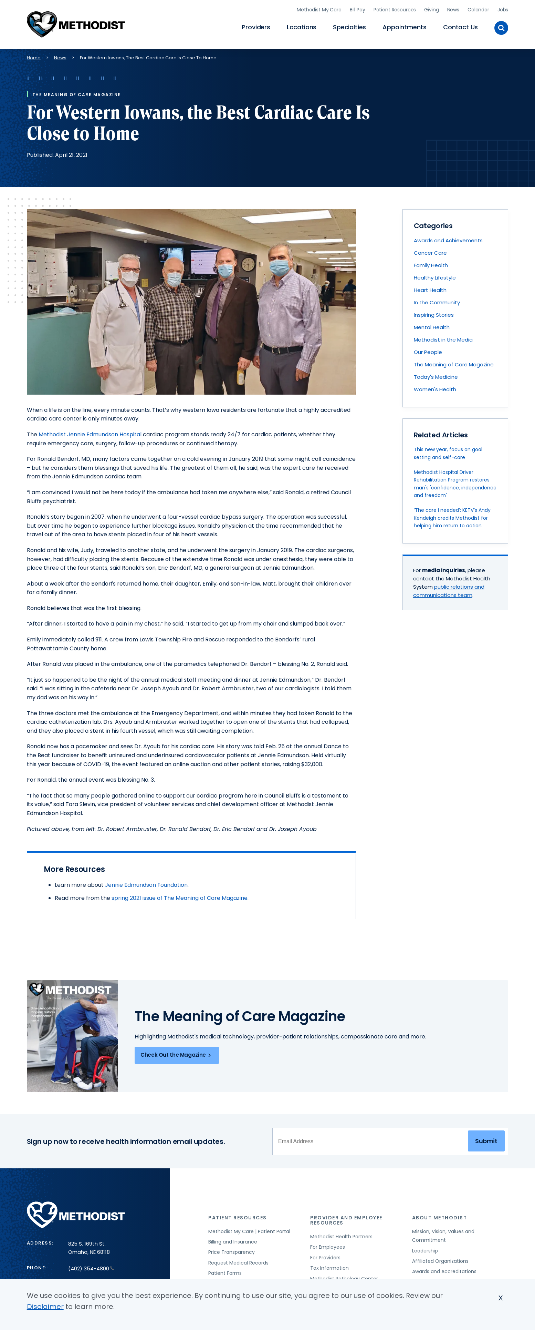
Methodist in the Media (443, 337)
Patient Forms (225, 1270)
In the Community (437, 300)
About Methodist (439, 1215)
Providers (256, 26)
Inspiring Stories (434, 312)
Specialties (349, 26)
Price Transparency (231, 1250)
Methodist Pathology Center (344, 1276)
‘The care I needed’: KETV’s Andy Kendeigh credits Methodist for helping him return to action (452, 516)
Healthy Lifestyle (435, 275)
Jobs (502, 8)
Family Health (431, 262)
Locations (301, 26)
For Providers (325, 1255)
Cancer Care (430, 250)
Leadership (425, 1248)
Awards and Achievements (448, 238)
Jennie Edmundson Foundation (146, 883)
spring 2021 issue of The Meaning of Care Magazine (180, 896)
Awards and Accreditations (444, 1269)
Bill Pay (357, 8)
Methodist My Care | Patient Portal (249, 1229)
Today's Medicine (436, 374)
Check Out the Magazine (176, 1053)
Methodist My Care (319, 8)
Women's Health (435, 386)
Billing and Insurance (232, 1239)
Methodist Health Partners (341, 1234)
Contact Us (460, 26)
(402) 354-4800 (91, 1266)
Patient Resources (395, 8)
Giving (431, 8)
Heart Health (430, 287)
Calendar (478, 8)
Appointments (404, 26)
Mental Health (432, 324)
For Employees (327, 1244)
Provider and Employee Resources (346, 1218)
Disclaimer (45, 1306)
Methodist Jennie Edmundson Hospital (90, 432)
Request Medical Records (238, 1260)
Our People (428, 349)
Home (34, 55)
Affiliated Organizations (440, 1258)
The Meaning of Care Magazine (454, 362)
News (453, 8)
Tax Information (329, 1265)
